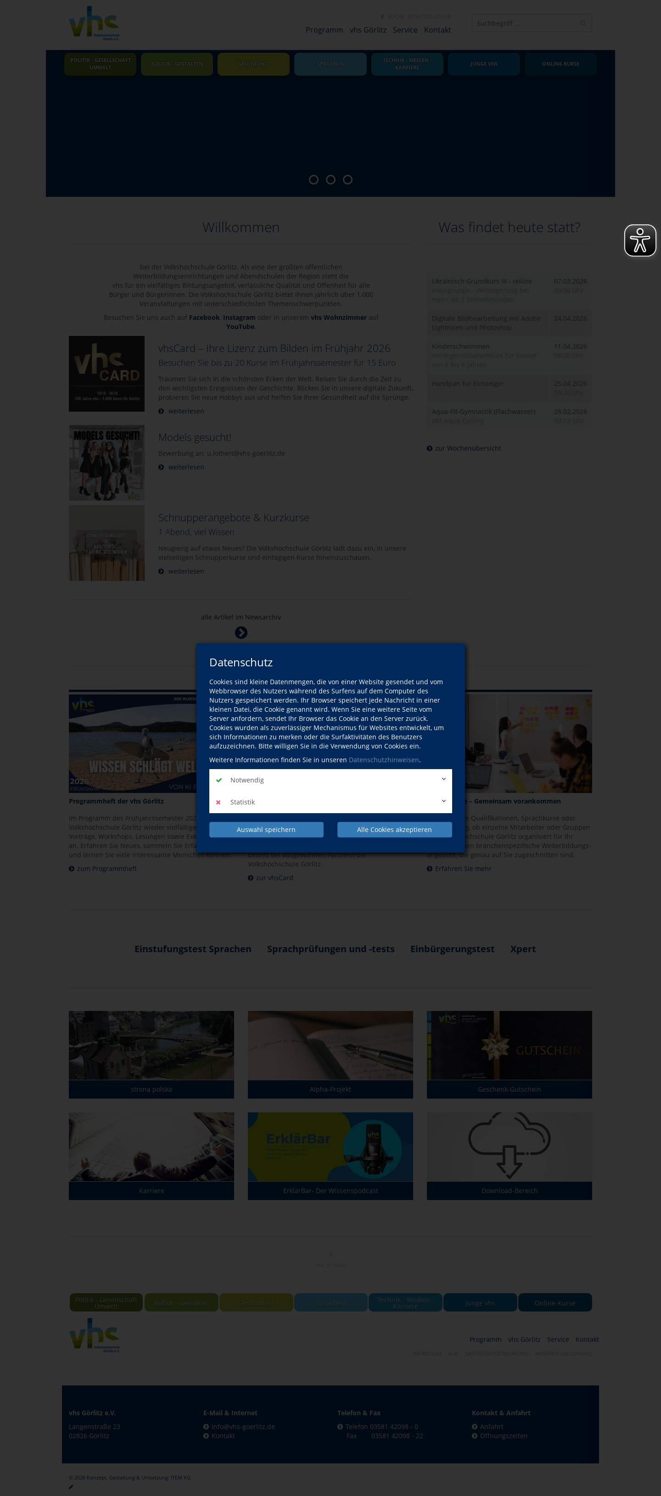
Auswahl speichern (266, 829)
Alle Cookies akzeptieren (394, 829)
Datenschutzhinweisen (384, 759)
